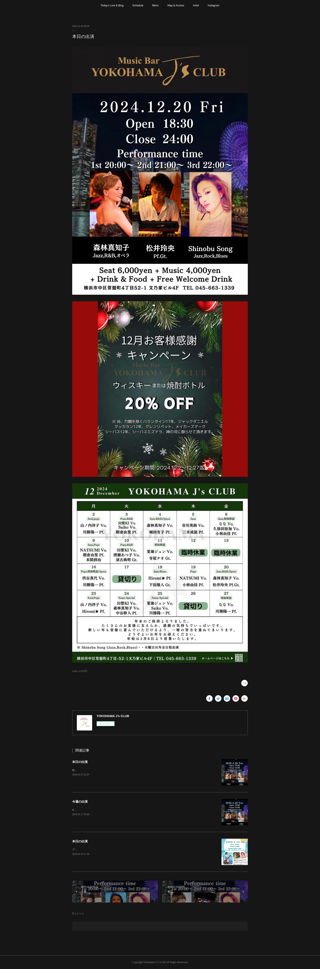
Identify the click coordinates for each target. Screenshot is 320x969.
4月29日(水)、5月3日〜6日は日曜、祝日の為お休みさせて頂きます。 (113, 809)
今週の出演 (80, 801)
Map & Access (175, 5)
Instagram (213, 5)
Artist (196, 5)
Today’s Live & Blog (112, 5)
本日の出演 (80, 762)
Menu (155, 5)
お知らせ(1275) (79, 671)
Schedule (137, 5)
